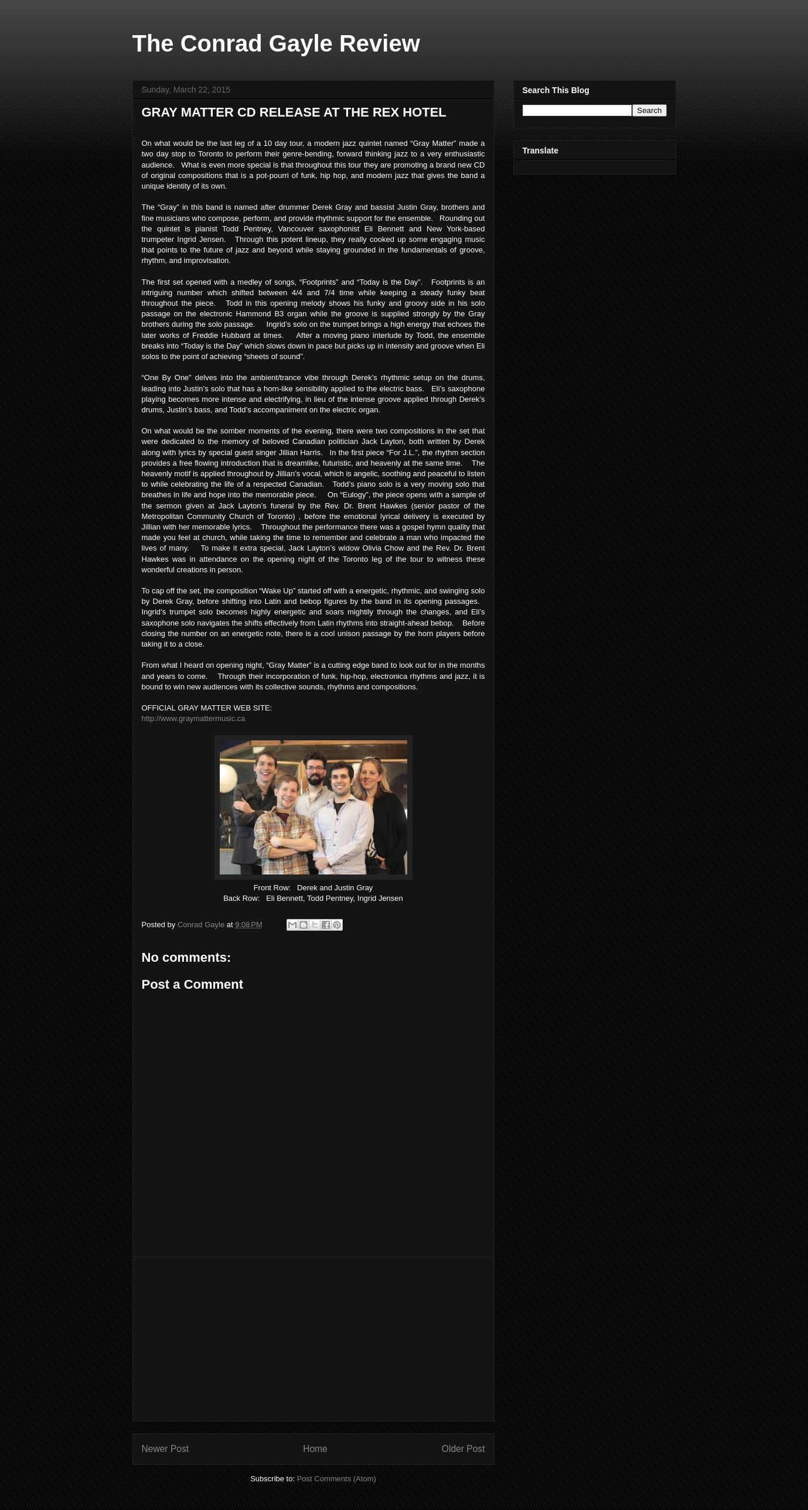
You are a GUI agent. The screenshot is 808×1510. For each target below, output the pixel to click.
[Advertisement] (313, 1339)
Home (315, 1449)
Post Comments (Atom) (336, 1478)
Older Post (463, 1449)
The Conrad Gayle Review (276, 43)
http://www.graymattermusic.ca (194, 718)
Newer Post (165, 1449)
